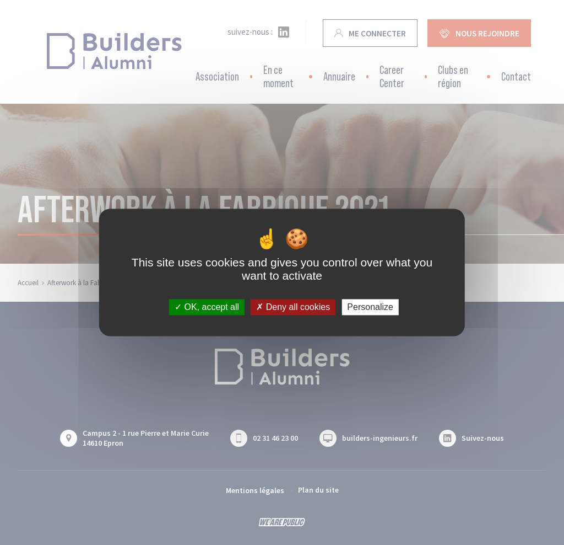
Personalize (370, 307)
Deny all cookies (293, 307)
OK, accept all (207, 307)
